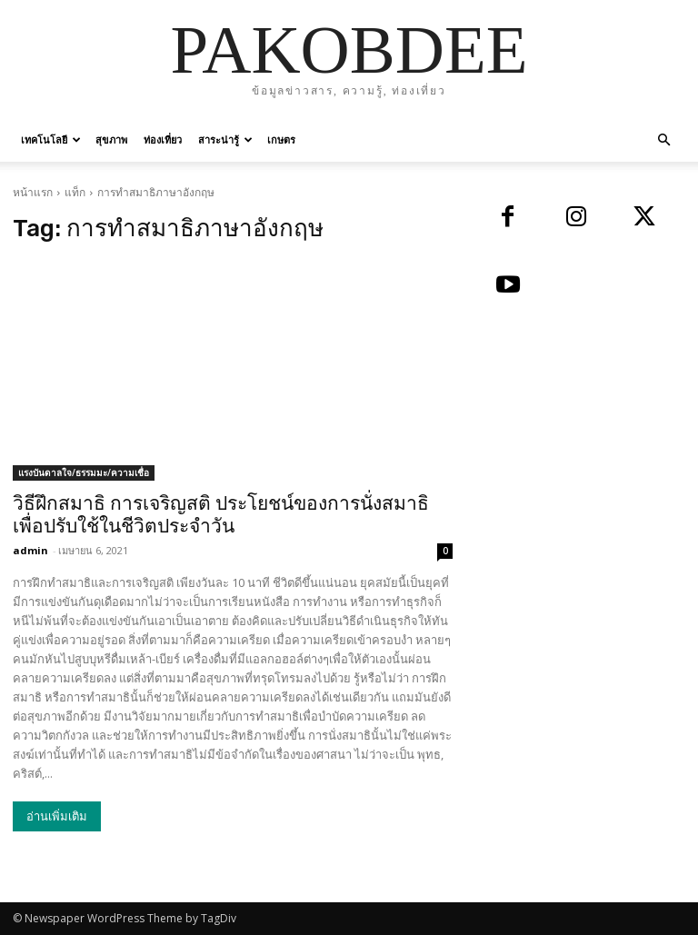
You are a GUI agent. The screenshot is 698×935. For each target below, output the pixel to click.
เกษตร (281, 139)
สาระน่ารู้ (225, 139)
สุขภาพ (111, 139)
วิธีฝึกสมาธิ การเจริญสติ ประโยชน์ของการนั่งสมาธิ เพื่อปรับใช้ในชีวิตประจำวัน (221, 514)
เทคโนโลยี (51, 139)
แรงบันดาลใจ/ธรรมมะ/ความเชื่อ (83, 472)
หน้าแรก (33, 192)
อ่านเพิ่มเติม (56, 816)
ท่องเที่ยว (163, 139)
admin (30, 550)
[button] (663, 140)
